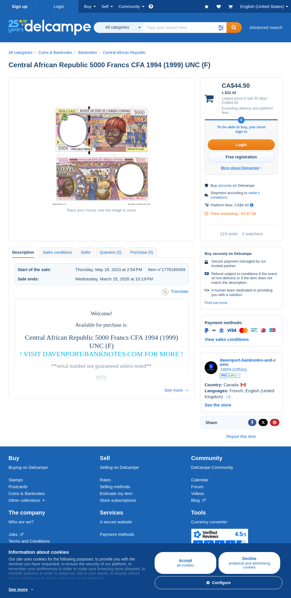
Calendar (200, 479)
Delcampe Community (212, 467)
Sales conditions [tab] (57, 252)
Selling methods (115, 486)
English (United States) (262, 6)
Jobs (16, 534)
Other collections (24, 500)
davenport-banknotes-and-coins (248, 362)
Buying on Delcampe (28, 467)
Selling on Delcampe (119, 467)
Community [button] (129, 6)
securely (225, 185)
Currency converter (209, 521)
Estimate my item (116, 493)
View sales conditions (227, 339)
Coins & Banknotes (27, 493)
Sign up (20, 6)
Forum (197, 486)
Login (59, 6)
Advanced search (266, 27)
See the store (218, 404)
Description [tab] (23, 252)
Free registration (241, 157)
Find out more (216, 303)
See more (173, 390)
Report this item (241, 436)
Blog (198, 500)
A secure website (116, 521)
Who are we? (21, 521)
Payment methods (117, 534)
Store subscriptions (118, 500)
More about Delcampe (241, 168)
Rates (105, 479)
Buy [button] (88, 6)
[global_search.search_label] (184, 27)
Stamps (16, 479)
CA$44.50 (230, 102)
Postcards (18, 486)
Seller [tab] (86, 252)
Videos (197, 493)
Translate (175, 292)
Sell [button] (105, 6)
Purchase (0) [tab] (141, 252)
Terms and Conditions (29, 541)
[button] (221, 27)
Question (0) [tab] (111, 252)
